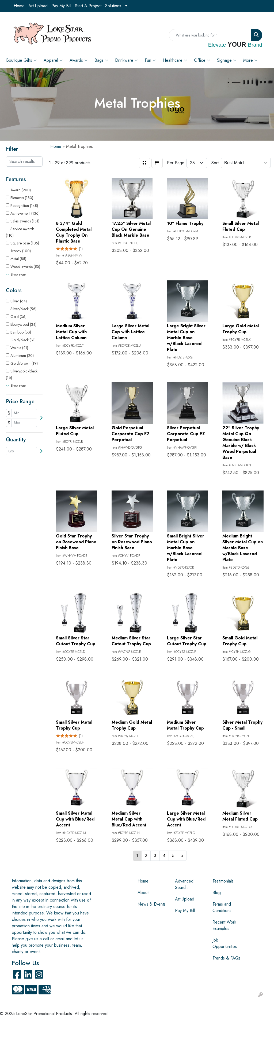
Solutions (113, 6)
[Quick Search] (210, 35)
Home (19, 6)
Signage (226, 60)
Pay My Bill (61, 6)
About (143, 892)
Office (202, 60)
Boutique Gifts (21, 60)
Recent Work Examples (224, 925)
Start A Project (88, 6)
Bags (101, 60)
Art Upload (38, 6)
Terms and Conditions (221, 907)
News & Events (152, 904)
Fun (150, 60)
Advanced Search (184, 884)
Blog (216, 892)
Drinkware (126, 60)
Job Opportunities (224, 943)
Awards (78, 60)
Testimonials (223, 881)
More (250, 60)
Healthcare (175, 60)
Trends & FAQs (226, 958)
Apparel (53, 60)
